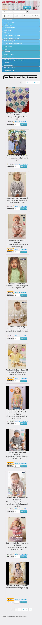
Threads (7, 51)
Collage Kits (7, 62)
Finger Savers (8, 46)
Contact (35, 16)
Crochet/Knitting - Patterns (11, 38)
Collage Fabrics (9, 70)
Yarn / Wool (8, 20)
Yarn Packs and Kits (9, 22)
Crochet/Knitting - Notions (12, 35)
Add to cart (24, 124)
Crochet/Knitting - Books (10, 41)
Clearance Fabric (8, 54)
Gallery (17, 16)
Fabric (6, 49)
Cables (6, 33)
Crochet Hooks (9, 25)
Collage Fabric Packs (10, 68)
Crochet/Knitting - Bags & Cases (13, 43)
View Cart (27, 7)
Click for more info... (21, 122)
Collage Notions (8, 65)
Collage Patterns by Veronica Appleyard (15, 60)
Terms (26, 16)
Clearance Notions (9, 57)
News (10, 16)
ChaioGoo (7, 30)
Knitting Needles (9, 27)
